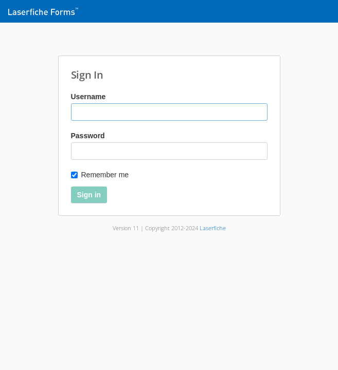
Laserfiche (213, 228)
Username (88, 96)
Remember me (100, 175)
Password (88, 136)
